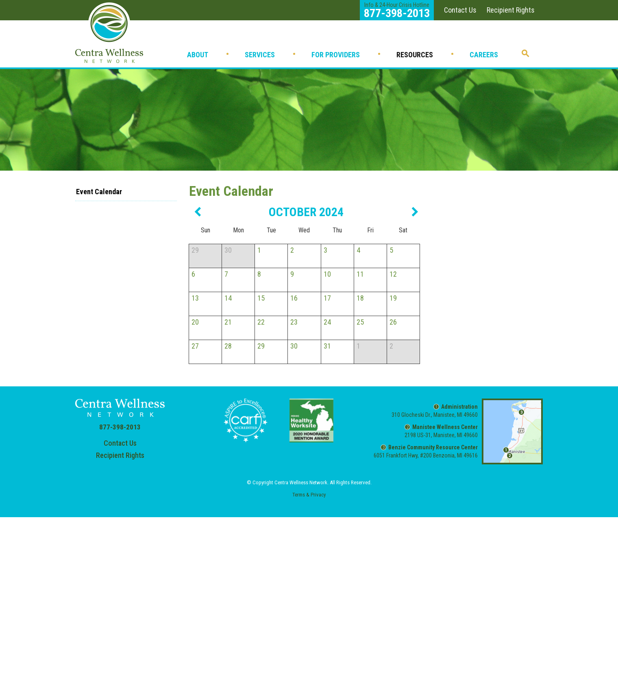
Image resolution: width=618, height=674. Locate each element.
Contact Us (460, 10)
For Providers (335, 54)
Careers (484, 54)
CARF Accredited (246, 420)
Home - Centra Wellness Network (109, 32)
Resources (414, 54)
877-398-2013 (120, 427)
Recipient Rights (511, 10)
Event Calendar (99, 191)
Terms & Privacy (309, 495)
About (197, 54)
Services (260, 54)
